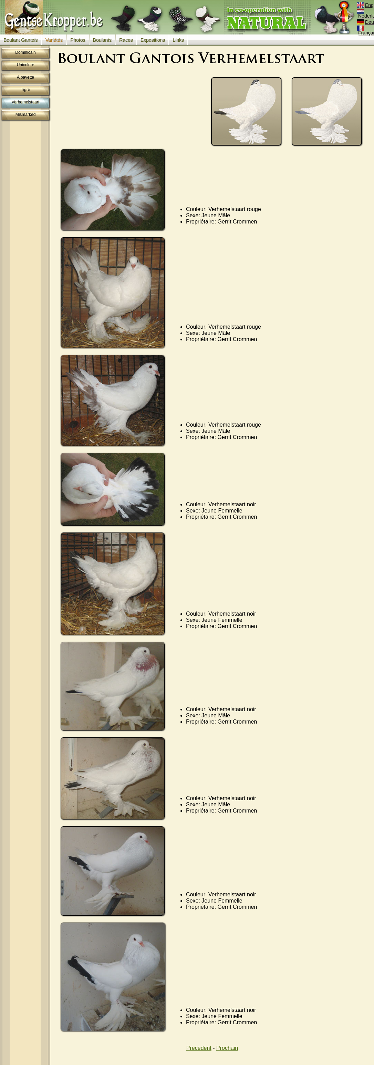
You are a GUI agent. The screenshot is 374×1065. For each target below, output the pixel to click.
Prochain (227, 1048)
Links (178, 40)
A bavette (25, 77)
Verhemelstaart (26, 102)
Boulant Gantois (20, 40)
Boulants (102, 40)
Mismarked (25, 114)
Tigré (25, 89)
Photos (77, 40)
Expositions (153, 40)
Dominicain (25, 52)
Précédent (198, 1048)
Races (126, 40)
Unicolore (25, 64)
